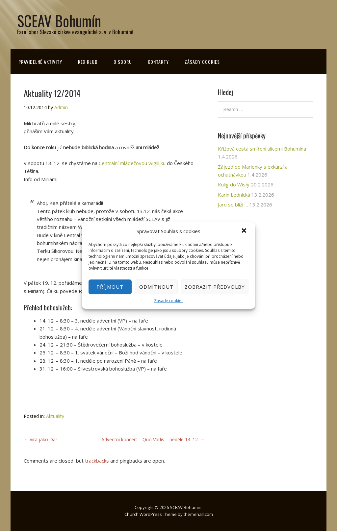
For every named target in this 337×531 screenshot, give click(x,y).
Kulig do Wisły (233, 184)
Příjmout (109, 286)
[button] (244, 231)
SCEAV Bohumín (59, 21)
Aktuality (55, 416)
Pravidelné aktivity (40, 61)
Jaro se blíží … (233, 204)
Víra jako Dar (40, 439)
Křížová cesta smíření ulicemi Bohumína (262, 148)
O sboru (123, 61)
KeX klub (88, 61)
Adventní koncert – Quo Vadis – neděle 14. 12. (153, 439)
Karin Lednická (234, 194)
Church (131, 514)
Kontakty (158, 61)
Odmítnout (156, 286)
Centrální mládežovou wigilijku (132, 163)
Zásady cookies (168, 300)
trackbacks (97, 460)
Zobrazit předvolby (215, 286)
